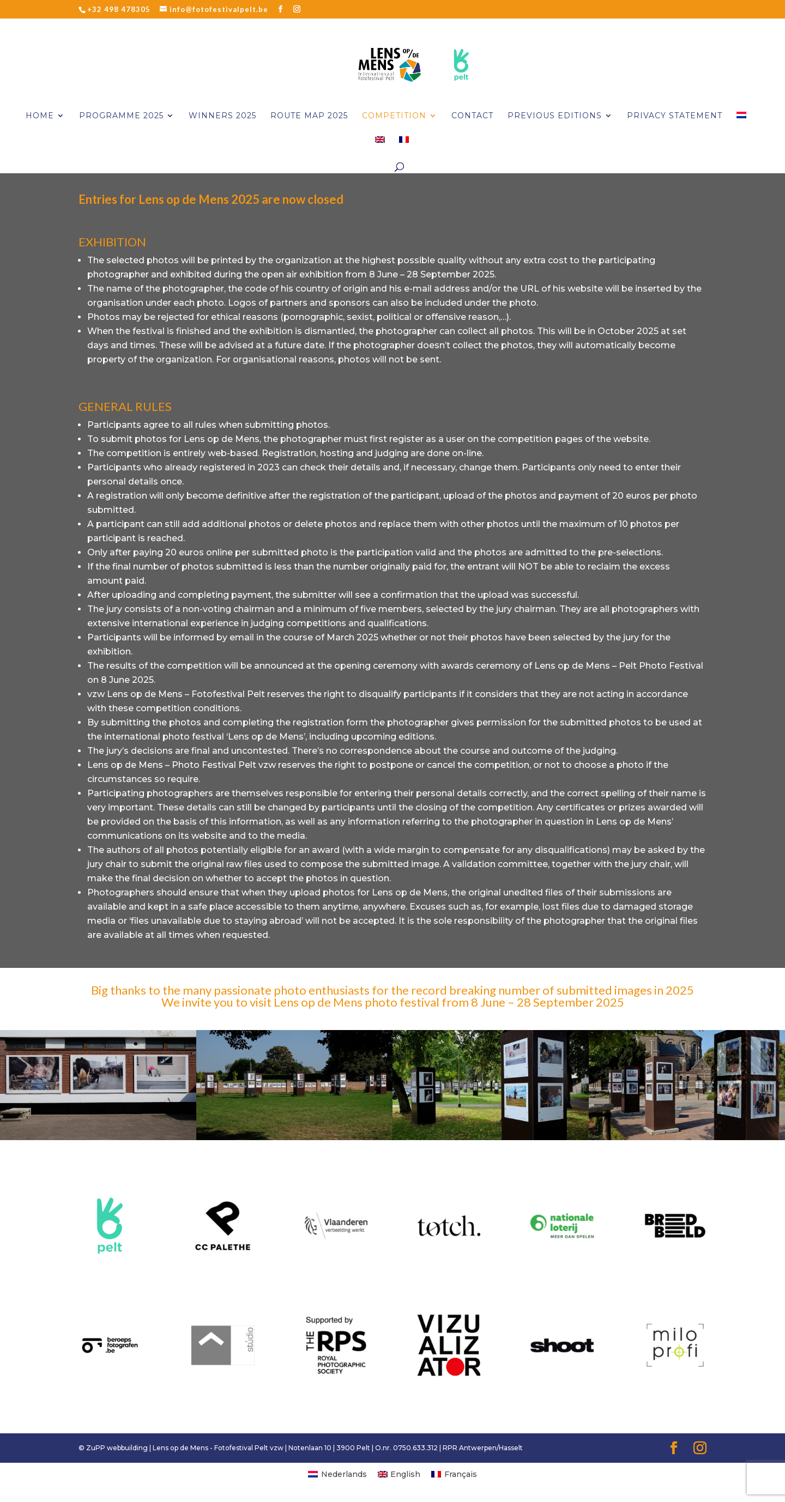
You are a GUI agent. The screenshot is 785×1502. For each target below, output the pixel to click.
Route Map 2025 (309, 116)
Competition (394, 116)
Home (40, 116)
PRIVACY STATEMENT (674, 116)
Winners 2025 (222, 116)
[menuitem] (741, 124)
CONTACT (472, 116)
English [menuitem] (405, 1474)
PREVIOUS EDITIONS (555, 116)
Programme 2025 (121, 116)
